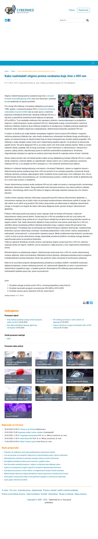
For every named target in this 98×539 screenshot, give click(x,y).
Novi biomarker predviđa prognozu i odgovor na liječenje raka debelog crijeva (32, 464)
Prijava (71, 10)
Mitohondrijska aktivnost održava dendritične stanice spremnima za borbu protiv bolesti (36, 474)
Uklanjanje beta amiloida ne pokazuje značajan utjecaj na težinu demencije (31, 458)
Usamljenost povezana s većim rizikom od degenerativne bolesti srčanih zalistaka (34, 470)
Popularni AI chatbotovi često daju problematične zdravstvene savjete (29, 452)
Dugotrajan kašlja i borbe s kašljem (30, 432)
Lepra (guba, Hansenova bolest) (15, 480)
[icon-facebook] (9, 20)
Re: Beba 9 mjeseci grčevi (27, 441)
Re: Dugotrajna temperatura (28, 435)
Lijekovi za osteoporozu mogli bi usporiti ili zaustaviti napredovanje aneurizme (32, 467)
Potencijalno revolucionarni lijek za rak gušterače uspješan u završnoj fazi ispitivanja (35, 477)
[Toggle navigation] (93, 63)
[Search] (71, 20)
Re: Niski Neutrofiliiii (25, 438)
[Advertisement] (49, 43)
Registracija (83, 10)
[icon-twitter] (6, 20)
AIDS (8, 339)
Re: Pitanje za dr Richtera (27, 429)
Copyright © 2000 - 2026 (37, 500)
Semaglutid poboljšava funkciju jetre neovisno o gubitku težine (27, 461)
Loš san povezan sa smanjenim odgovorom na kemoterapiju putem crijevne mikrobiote (35, 455)
